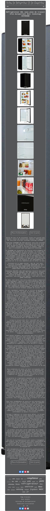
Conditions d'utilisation (25, 503)
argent (24, 481)
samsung (19, 489)
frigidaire (34, 489)
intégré (26, 489)
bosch (36, 487)
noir (41, 489)
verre (23, 492)
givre (40, 478)
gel (28, 492)
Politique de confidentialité (25, 501)
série (20, 481)
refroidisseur (9, 481)
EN (23, 506)
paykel (33, 481)
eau (25, 478)
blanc (40, 487)
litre (13, 481)
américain (29, 486)
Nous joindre (25, 499)
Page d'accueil (25, 497)
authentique (11, 484)
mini (13, 478)
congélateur (32, 478)
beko (37, 481)
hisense (18, 484)
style (16, 481)
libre (41, 484)
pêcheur (9, 487)
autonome (13, 489)
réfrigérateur (29, 483)
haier (22, 487)
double (13, 487)
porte (41, 481)
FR (27, 506)
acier (29, 481)
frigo (8, 489)
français (18, 478)
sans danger (17, 487)
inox (22, 478)
